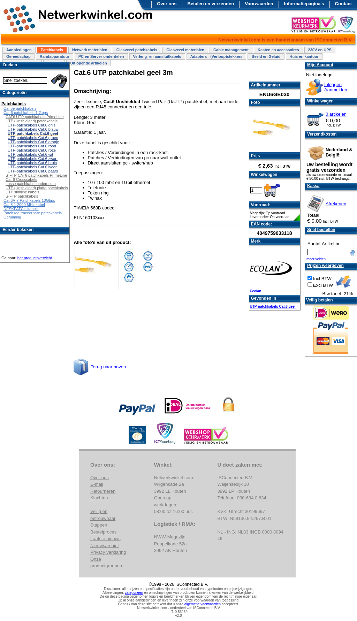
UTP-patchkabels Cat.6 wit (30, 154)
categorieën (134, 593)
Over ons (166, 3)
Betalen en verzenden (211, 3)
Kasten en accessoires (278, 50)
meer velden (316, 259)
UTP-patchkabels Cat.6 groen (33, 138)
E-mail (96, 484)
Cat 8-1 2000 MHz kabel (24, 204)
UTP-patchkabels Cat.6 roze (32, 150)
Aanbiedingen (19, 50)
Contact (343, 3)
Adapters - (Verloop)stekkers (216, 56)
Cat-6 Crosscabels (21, 179)
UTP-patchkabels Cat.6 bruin (32, 163)
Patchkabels (52, 50)
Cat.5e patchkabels (19, 108)
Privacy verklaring (108, 552)
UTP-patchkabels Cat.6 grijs (31, 125)
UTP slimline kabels (22, 192)
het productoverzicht (34, 258)
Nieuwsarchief (104, 545)
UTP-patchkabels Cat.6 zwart (33, 158)
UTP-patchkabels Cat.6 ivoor (32, 167)
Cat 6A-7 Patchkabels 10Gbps (29, 200)
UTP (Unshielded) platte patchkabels (37, 188)
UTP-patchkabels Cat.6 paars (33, 171)
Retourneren (102, 491)
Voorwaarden (259, 3)
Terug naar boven (108, 366)
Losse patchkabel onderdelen (31, 184)
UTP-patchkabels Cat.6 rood (32, 146)
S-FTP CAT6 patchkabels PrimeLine (36, 175)
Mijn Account (320, 64)
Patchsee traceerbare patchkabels (32, 213)
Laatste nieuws (105, 538)
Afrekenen (336, 203)
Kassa (313, 185)
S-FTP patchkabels (22, 196)
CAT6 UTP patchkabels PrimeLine (35, 117)
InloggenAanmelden (335, 87)
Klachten (99, 497)
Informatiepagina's (304, 3)
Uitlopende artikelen (88, 63)
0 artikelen (336, 114)
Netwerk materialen (89, 50)
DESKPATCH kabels (20, 209)
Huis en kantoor (304, 56)
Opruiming (12, 217)
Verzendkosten (322, 134)
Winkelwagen (320, 101)
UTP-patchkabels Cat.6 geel (273, 306)
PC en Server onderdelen (101, 56)
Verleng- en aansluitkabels (157, 56)
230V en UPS (320, 50)
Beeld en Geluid (265, 56)
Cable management (231, 50)
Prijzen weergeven (325, 265)
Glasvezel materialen (185, 50)
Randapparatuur (54, 56)
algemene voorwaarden (202, 604)
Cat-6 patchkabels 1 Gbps (25, 112)
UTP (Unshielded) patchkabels (32, 121)
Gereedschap (18, 56)
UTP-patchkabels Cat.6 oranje (33, 142)
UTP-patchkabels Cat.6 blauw (33, 129)
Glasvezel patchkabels (136, 50)
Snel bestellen (321, 229)
